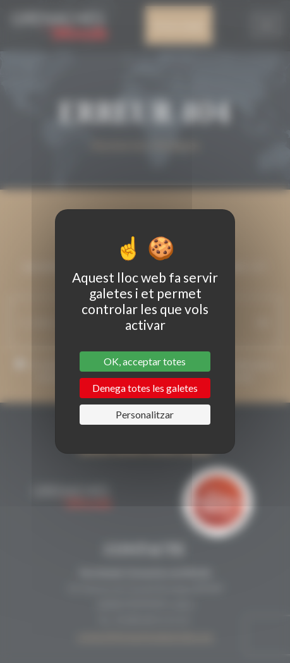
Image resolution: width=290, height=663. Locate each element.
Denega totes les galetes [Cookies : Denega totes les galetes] (145, 388)
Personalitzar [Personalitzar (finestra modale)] (145, 414)
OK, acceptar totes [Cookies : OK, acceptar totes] (145, 361)
